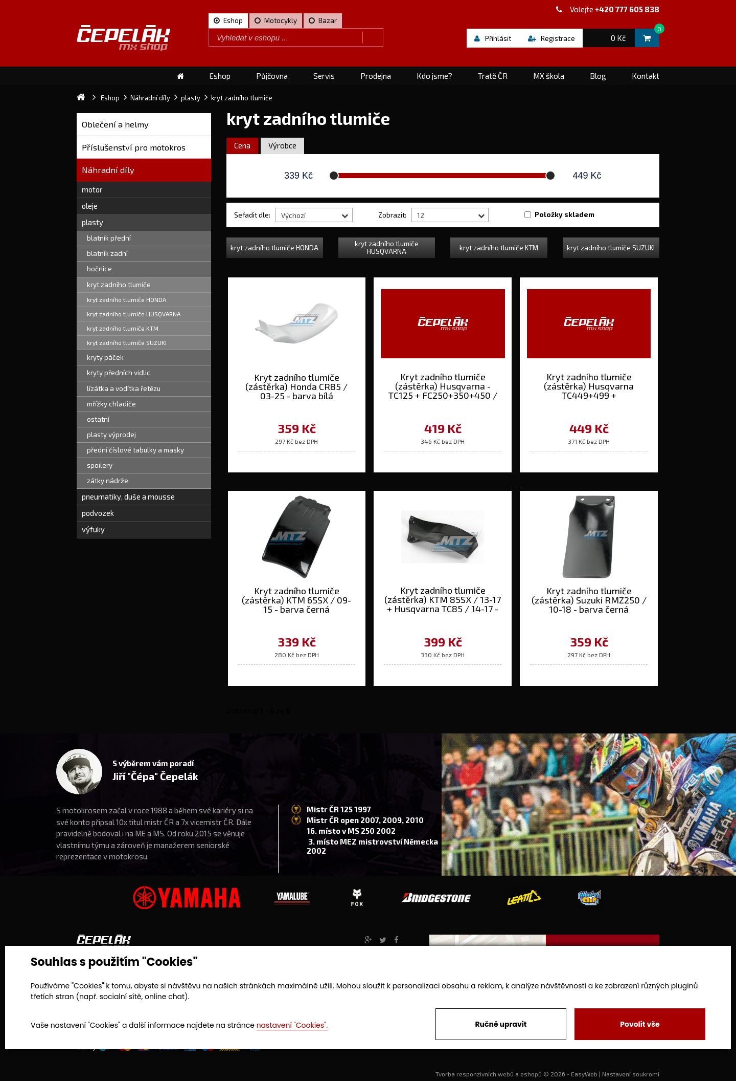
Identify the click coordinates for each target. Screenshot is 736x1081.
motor (92, 189)
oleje (90, 205)
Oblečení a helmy (115, 124)
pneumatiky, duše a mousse (128, 496)
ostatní (98, 419)
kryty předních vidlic (118, 373)
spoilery (99, 465)
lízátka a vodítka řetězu (123, 388)
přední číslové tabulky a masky (135, 450)
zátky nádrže (107, 481)
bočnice (99, 269)
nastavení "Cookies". (292, 1025)
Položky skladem (564, 214)
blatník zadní (107, 253)
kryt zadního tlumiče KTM (122, 328)
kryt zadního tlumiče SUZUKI (127, 342)
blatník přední (109, 238)
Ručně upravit (500, 1024)
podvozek (98, 512)
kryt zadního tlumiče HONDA (126, 299)
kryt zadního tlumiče (119, 284)
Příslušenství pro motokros (134, 147)
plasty (92, 222)
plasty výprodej (111, 434)
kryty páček (105, 357)
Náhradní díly (108, 170)
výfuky (93, 529)
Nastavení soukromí (630, 1073)
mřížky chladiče (111, 404)
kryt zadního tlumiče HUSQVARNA (133, 313)
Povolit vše (639, 1024)
